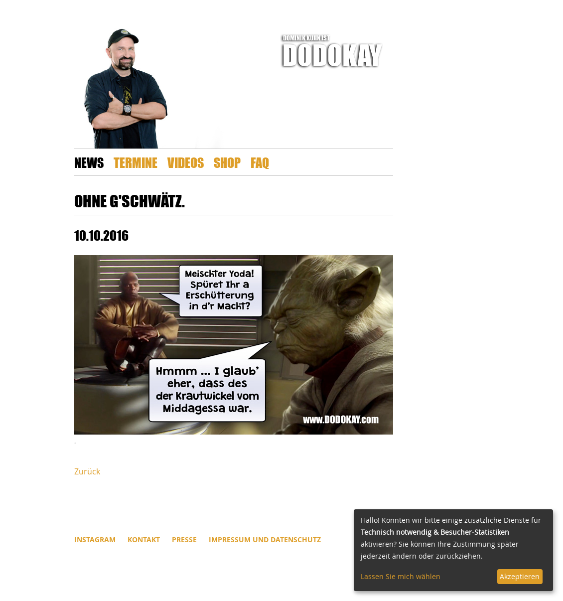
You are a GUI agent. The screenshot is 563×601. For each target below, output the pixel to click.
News (89, 162)
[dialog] (453, 550)
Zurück (87, 471)
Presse (184, 539)
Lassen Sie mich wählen (400, 576)
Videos (185, 162)
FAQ (260, 162)
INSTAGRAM (95, 539)
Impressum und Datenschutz (265, 539)
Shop (227, 162)
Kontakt (144, 539)
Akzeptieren (520, 576)
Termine (135, 162)
